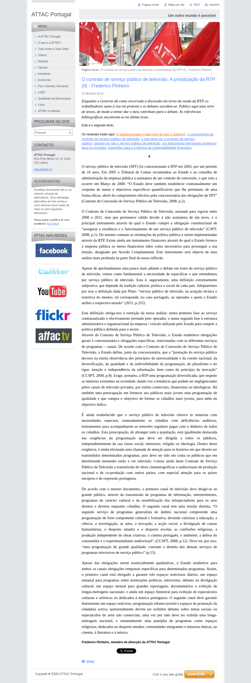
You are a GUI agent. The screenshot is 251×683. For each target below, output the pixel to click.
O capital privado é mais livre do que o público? (150, 134)
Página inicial (90, 69)
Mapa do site (176, 4)
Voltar (90, 661)
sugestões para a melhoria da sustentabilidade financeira (149, 148)
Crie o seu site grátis (168, 674)
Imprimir (214, 4)
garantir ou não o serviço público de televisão (127, 143)
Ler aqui (53, 223)
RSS (197, 4)
